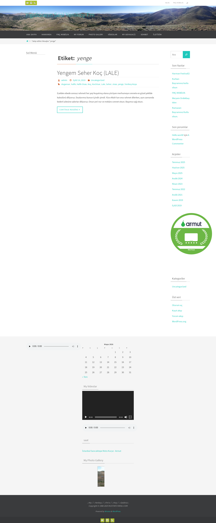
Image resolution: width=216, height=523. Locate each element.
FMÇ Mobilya (178, 3)
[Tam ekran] (130, 416)
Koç (89, 84)
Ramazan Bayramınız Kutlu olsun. (180, 112)
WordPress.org (179, 320)
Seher (109, 84)
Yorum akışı (177, 315)
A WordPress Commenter (180, 139)
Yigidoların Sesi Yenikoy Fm (60, 15)
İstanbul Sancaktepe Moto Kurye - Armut (101, 450)
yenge (121, 84)
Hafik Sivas (82, 84)
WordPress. (116, 510)
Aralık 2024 (177, 178)
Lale (103, 84)
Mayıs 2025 (177, 172)
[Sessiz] (125, 416)
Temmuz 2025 (178, 161)
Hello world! (178, 134)
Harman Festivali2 (181, 73)
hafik (73, 84)
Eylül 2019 (177, 204)
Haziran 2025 (178, 167)
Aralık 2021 (177, 194)
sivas (115, 84)
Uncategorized (97, 80)
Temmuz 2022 (178, 188)
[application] (108, 404)
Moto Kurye (191, 249)
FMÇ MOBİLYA (178, 92)
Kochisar (96, 84)
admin (64, 80)
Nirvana (107, 510)
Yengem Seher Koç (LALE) (88, 73)
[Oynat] (85, 416)
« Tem (85, 376)
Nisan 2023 (177, 183)
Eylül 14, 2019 (79, 80)
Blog (167, 3)
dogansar (65, 84)
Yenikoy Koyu (131, 84)
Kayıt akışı (177, 309)
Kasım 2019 (177, 199)
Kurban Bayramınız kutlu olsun (180, 83)
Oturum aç (177, 304)
